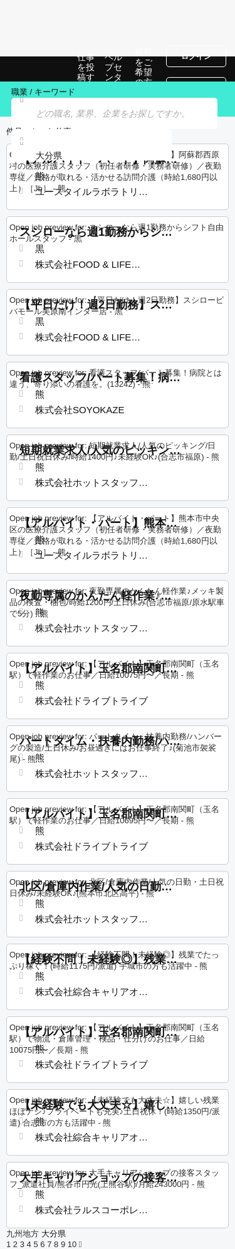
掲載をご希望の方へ (143, 72)
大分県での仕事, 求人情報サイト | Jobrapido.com (40, 68)
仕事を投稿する (86, 72)
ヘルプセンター (113, 72)
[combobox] (91, 156)
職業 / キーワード (43, 92)
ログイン (196, 56)
